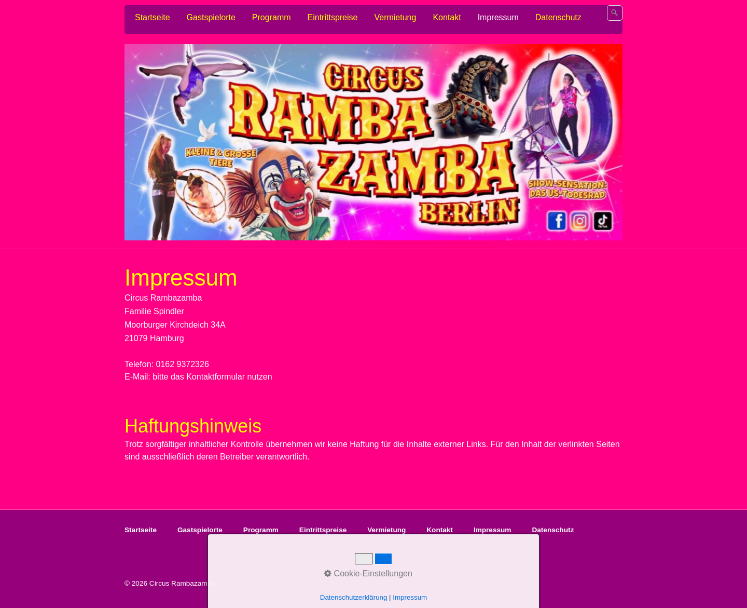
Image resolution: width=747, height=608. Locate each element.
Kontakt (447, 17)
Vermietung (395, 17)
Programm (271, 17)
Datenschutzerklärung (354, 597)
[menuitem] (153, 18)
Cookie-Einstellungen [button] (368, 573)
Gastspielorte (211, 17)
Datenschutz (558, 17)
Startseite (152, 17)
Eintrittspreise (333, 17)
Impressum (498, 17)
